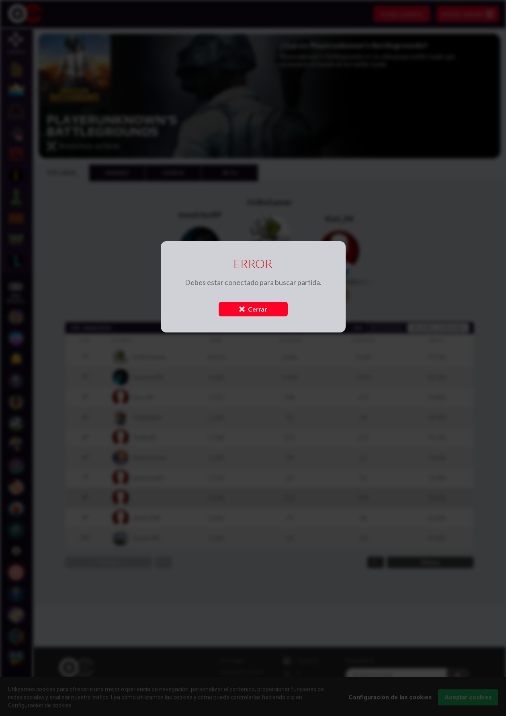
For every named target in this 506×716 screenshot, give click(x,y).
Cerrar (253, 309)
